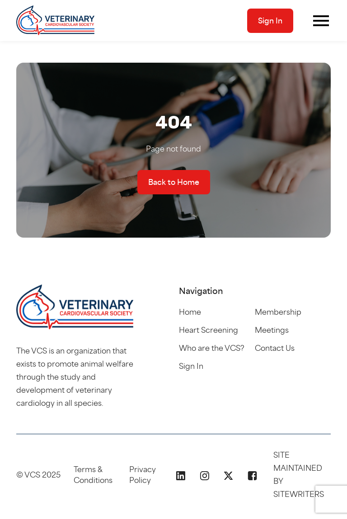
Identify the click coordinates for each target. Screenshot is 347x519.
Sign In (270, 21)
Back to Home (173, 182)
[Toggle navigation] (321, 21)
